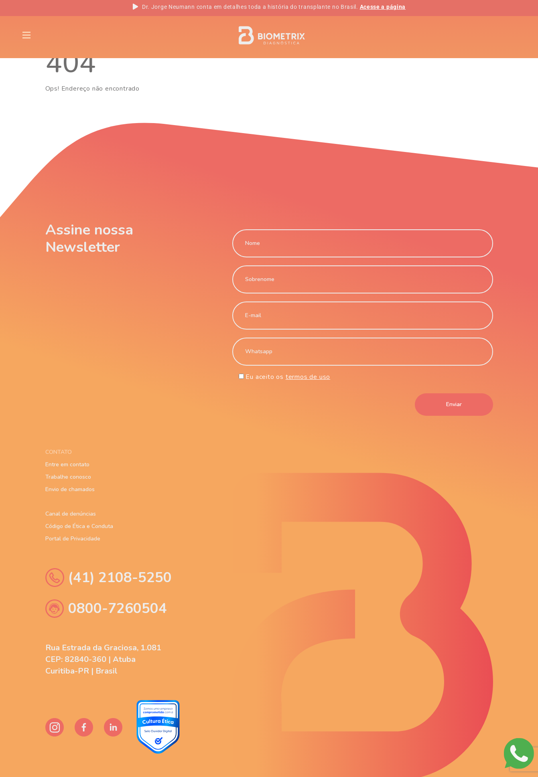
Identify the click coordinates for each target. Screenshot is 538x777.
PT (476, 35)
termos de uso (308, 376)
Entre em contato (67, 464)
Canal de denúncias (70, 514)
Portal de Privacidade (72, 539)
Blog (111, 34)
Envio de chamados (70, 489)
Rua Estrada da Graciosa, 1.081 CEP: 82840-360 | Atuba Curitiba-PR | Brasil (103, 659)
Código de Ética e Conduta (79, 526)
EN (449, 35)
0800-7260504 (106, 608)
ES (502, 35)
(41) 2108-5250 (108, 577)
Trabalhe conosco (68, 477)
